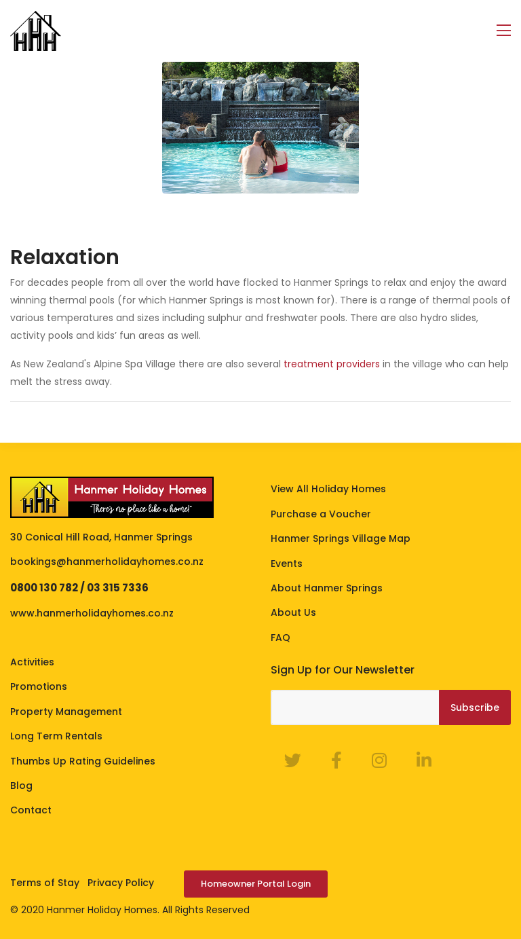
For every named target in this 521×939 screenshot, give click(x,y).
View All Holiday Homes (328, 489)
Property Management (66, 711)
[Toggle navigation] (504, 31)
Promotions (38, 686)
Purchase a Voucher (321, 514)
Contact (31, 810)
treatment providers (332, 364)
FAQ (280, 637)
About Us (293, 612)
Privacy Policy (121, 882)
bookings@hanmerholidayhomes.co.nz (107, 561)
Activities (32, 662)
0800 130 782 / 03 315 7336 (79, 588)
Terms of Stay (44, 882)
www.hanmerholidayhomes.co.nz (92, 613)
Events (287, 563)
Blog (21, 785)
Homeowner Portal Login (256, 883)
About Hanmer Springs (327, 588)
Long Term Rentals (56, 736)
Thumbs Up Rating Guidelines (82, 761)
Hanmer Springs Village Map (340, 538)
